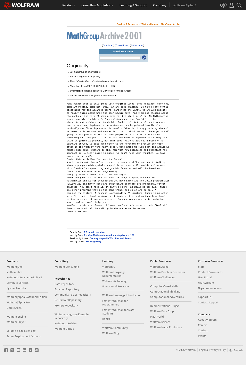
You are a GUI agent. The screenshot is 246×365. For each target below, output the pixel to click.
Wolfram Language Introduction (121, 295)
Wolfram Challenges (162, 277)
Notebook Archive (65, 323)
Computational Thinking (165, 291)
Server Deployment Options (24, 336)
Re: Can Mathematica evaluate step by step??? (109, 235)
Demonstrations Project (164, 306)
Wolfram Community (115, 328)
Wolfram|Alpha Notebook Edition (27, 297)
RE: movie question (94, 232)
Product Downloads (210, 272)
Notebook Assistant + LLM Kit (24, 277)
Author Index (137, 45)
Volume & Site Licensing (21, 331)
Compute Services (17, 283)
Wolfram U (108, 267)
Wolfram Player (16, 322)
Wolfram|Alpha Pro (18, 302)
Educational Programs (115, 286)
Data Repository (64, 284)
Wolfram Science (160, 322)
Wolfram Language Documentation (113, 274)
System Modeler (16, 288)
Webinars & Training (114, 281)
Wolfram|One (15, 267)
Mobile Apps (14, 308)
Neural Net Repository (68, 300)
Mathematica (14, 272)
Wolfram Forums (149, 24)
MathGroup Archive (170, 24)
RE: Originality (93, 241)
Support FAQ (205, 297)
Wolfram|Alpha (159, 267)
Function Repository (67, 289)
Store (201, 267)
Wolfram (190, 350)
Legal (202, 350)
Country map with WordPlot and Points (111, 238)
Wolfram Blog (110, 333)
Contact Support (208, 302)
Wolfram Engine (16, 316)
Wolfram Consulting (67, 267)
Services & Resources (127, 24)
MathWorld (157, 316)
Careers (202, 325)
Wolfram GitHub (64, 329)
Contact (203, 330)
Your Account (206, 283)
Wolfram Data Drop (162, 311)
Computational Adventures (167, 297)
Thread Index (122, 45)
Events (202, 336)
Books (106, 319)
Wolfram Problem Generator (167, 272)
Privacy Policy (217, 350)
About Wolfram (207, 319)
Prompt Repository (66, 305)
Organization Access (210, 288)
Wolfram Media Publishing (166, 327)
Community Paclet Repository (73, 294)
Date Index (108, 45)
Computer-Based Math (164, 286)
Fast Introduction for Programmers (115, 302)
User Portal (205, 277)
